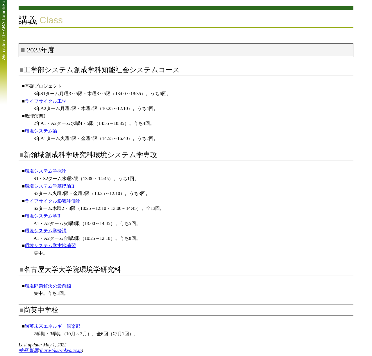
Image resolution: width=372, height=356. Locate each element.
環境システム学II (42, 215)
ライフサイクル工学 (46, 101)
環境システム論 (41, 130)
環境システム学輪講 (46, 230)
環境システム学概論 (46, 171)
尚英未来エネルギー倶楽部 (53, 326)
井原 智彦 (28, 350)
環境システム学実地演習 (50, 245)
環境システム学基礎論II (49, 186)
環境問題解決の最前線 (48, 286)
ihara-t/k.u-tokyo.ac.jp (61, 350)
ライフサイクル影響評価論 (53, 201)
